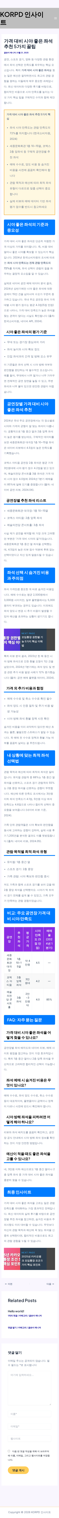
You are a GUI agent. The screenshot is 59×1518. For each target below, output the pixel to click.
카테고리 (23, 1315)
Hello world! (16, 1311)
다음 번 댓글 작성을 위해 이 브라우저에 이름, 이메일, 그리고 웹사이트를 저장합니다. (29, 1455)
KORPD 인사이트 (22, 18)
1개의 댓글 (12, 1315)
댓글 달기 (12, 1327)
